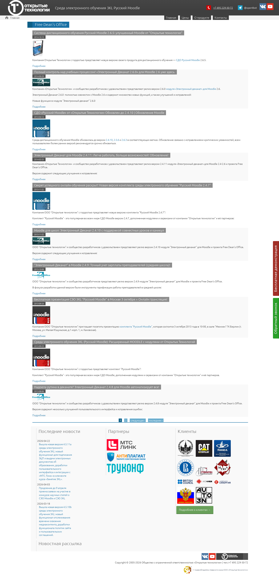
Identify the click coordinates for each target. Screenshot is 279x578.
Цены (185, 17)
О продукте (201, 17)
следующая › (138, 420)
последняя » (156, 420)
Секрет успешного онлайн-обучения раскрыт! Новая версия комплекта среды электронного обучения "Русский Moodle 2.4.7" (122, 185)
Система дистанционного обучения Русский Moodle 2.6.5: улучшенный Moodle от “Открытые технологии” (108, 33)
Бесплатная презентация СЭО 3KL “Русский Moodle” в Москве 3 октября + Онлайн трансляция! (100, 299)
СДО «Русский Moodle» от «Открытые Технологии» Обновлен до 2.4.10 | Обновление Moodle (99, 112)
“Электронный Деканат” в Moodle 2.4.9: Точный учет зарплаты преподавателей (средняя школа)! (102, 265)
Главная (14, 17)
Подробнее (39, 66)
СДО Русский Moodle (187, 60)
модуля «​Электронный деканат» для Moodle (191, 88)
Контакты (221, 17)
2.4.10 (109, 140)
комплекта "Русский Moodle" (136, 326)
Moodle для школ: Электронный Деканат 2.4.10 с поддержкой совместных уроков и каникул (99, 230)
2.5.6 (116, 140)
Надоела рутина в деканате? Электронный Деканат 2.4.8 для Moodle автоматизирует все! (96, 387)
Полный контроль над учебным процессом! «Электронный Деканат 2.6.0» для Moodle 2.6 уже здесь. (104, 72)
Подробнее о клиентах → (195, 510)
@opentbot (250, 7)
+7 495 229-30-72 (223, 7)
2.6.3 (124, 140)
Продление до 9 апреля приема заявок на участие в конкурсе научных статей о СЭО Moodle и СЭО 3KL (54, 493)
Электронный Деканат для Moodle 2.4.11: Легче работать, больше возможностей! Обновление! (101, 155)
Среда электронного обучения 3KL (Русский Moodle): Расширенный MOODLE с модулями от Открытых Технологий (114, 342)
